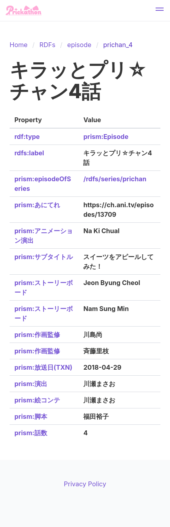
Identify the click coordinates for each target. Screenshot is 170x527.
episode (79, 45)
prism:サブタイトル (43, 257)
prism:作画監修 (37, 335)
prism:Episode (105, 137)
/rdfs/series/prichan (114, 179)
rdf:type (27, 137)
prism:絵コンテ (37, 400)
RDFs (48, 45)
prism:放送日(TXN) (43, 367)
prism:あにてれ (37, 205)
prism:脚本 (30, 416)
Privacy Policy (85, 484)
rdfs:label (29, 153)
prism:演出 (30, 384)
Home (19, 45)
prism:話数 (30, 433)
